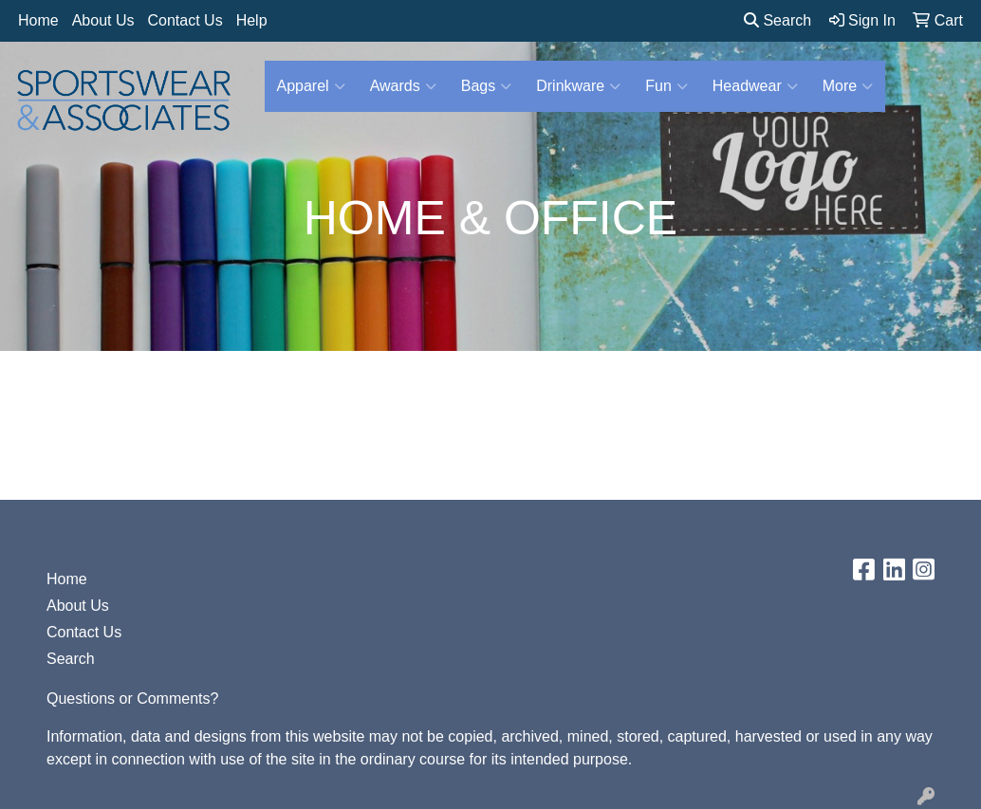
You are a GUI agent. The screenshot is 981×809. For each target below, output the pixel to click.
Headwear (755, 86)
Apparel (311, 86)
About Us (103, 20)
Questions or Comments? (132, 698)
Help (252, 20)
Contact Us (185, 20)
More (848, 86)
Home (38, 20)
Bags (486, 86)
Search (777, 20)
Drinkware (578, 86)
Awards (403, 86)
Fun (666, 86)
